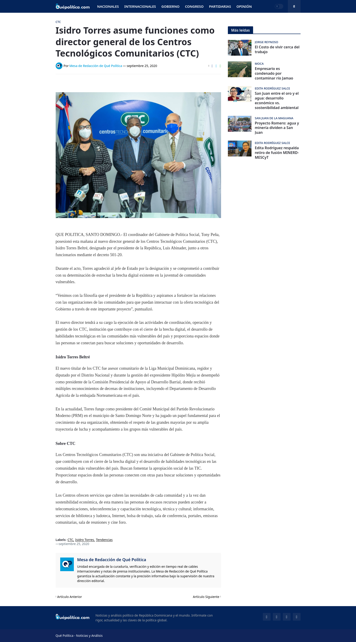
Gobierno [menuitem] (170, 6)
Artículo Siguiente (206, 597)
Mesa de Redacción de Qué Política (111, 559)
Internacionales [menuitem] (140, 6)
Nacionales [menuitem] (108, 6)
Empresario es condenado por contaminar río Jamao (274, 73)
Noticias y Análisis (89, 635)
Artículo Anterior (69, 597)
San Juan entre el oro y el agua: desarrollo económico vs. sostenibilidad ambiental (277, 100)
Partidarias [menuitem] (220, 6)
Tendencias (104, 540)
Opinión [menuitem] (244, 6)
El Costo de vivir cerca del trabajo (277, 49)
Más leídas (240, 30)
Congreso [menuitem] (194, 6)
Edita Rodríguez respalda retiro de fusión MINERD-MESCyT (277, 153)
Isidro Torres (84, 540)
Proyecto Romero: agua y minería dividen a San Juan (277, 128)
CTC (70, 540)
